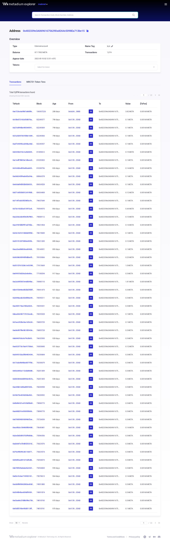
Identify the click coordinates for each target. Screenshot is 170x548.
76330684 (41, 355)
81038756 (41, 168)
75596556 (41, 436)
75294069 (41, 468)
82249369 (41, 128)
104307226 (41, 111)
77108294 (41, 273)
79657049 (41, 201)
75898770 (41, 411)
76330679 (41, 363)
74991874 (41, 492)
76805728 (41, 330)
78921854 (41, 225)
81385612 (41, 152)
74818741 (41, 508)
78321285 (41, 241)
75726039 (41, 419)
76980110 (41, 282)
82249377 (41, 120)
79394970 (41, 209)
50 (18, 523)
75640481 (41, 427)
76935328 (41, 314)
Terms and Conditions (116, 537)
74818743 (41, 500)
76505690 (41, 346)
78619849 (41, 233)
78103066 (41, 257)
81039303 (41, 160)
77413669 (41, 265)
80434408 (41, 192)
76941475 (41, 290)
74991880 (41, 484)
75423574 (41, 452)
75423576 (41, 444)
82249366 (41, 136)
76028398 (41, 387)
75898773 (41, 403)
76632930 (41, 338)
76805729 (41, 322)
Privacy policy (134, 537)
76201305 (41, 379)
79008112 (41, 217)
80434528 (41, 184)
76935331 (41, 306)
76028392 (41, 395)
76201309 (41, 371)
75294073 (41, 460)
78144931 (41, 249)
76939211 (41, 298)
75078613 (41, 476)
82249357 (41, 144)
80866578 (41, 176)
